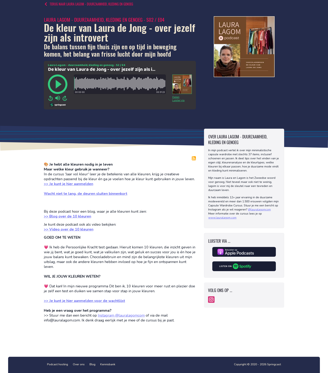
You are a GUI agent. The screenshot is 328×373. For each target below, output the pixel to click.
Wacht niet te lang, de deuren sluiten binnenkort (85, 193)
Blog (92, 364)
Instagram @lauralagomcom (121, 315)
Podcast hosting (57, 364)
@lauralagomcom (259, 209)
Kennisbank (107, 364)
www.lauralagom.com (222, 218)
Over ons (79, 364)
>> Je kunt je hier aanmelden (68, 183)
